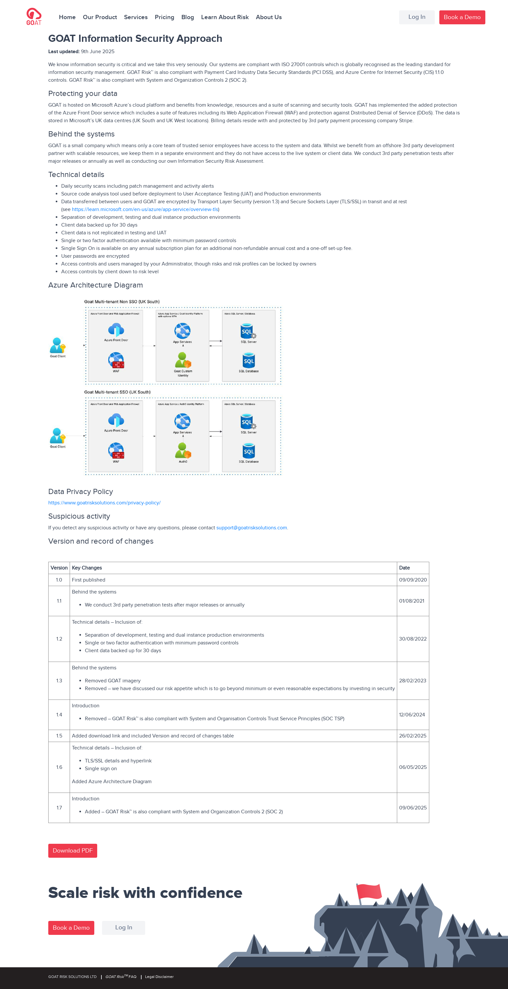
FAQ (120, 976)
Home (67, 17)
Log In (417, 17)
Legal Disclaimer (159, 976)
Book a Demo (462, 17)
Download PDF (73, 850)
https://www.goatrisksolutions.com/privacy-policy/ (104, 503)
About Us (269, 17)
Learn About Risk (225, 17)
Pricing (164, 17)
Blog (187, 17)
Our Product (100, 17)
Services (136, 17)
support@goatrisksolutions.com (251, 527)
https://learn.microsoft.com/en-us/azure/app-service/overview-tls (144, 209)
